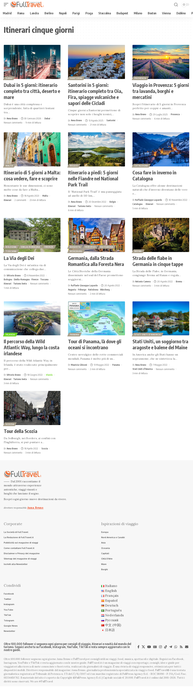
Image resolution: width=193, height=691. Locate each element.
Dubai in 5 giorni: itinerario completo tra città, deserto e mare (32, 91)
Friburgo (91, 246)
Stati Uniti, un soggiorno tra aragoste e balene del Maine (160, 345)
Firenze (50, 246)
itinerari (8, 199)
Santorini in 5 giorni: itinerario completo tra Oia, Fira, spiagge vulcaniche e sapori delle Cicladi (95, 94)
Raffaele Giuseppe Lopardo (149, 199)
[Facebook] (138, 651)
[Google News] (155, 651)
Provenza (141, 78)
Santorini (76, 78)
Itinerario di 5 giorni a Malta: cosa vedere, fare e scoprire (32, 175)
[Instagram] (160, 651)
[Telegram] (170, 651)
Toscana (11, 251)
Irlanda (10, 334)
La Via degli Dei (19, 258)
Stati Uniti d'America (148, 334)
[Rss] (181, 651)
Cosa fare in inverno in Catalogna (154, 175)
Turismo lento (85, 206)
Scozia (10, 424)
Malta (9, 165)
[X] (143, 651)
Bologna (11, 246)
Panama (74, 334)
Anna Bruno (13, 118)
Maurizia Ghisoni (80, 365)
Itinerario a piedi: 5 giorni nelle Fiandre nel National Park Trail (93, 178)
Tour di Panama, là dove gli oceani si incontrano (94, 345)
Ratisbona (108, 246)
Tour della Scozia (20, 431)
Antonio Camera (143, 281)
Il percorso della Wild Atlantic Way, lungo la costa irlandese (31, 348)
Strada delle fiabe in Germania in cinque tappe (157, 261)
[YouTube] (149, 651)
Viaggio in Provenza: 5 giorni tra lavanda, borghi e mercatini (160, 91)
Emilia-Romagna (31, 246)
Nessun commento (13, 122)
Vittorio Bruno (14, 275)
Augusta (75, 246)
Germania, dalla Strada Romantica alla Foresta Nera (96, 261)
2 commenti (21, 199)
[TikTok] (165, 651)
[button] (7, 4)
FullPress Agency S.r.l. (135, 678)
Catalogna (141, 165)
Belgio (74, 165)
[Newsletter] (186, 651)
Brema (138, 251)
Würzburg (76, 251)
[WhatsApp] (175, 651)
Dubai (9, 78)
